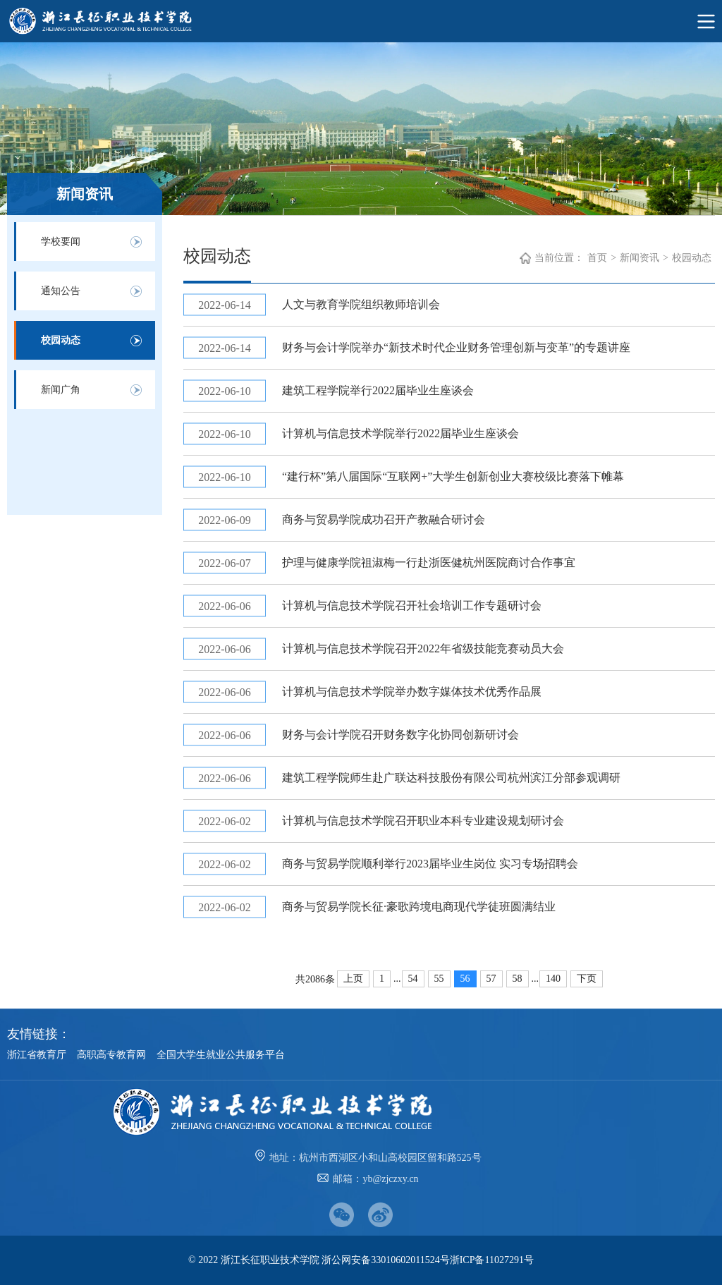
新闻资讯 (639, 257)
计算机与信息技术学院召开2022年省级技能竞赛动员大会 (423, 648)
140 (553, 978)
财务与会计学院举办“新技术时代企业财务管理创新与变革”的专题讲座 (456, 347)
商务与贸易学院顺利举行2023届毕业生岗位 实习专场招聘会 (430, 864)
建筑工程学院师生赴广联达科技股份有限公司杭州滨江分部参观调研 (451, 778)
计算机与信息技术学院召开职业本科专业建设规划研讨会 (423, 821)
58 (517, 978)
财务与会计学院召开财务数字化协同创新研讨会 (400, 735)
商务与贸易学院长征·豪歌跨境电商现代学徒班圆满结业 (419, 907)
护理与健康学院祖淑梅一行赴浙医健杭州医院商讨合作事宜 (428, 562)
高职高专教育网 (111, 1054)
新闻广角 (60, 389)
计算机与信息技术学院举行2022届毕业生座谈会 (400, 433)
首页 (597, 257)
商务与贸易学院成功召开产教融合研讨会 (383, 519)
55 (439, 978)
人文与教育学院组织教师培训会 (361, 304)
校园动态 (60, 340)
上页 (353, 978)
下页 (586, 978)
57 (491, 978)
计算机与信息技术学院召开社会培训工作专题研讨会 (412, 605)
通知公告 (60, 291)
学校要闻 (60, 241)
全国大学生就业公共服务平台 (221, 1054)
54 (413, 978)
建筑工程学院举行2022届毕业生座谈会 (378, 390)
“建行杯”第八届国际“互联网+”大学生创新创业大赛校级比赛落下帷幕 (453, 476)
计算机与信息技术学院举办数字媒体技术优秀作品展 (412, 692)
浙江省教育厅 (36, 1054)
